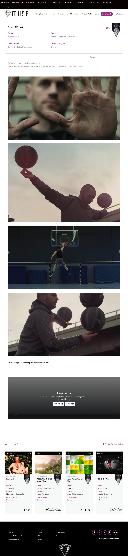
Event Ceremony (73, 14)
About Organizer (14, 539)
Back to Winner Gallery (113, 444)
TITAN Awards (56, 2)
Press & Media (87, 14)
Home (11, 532)
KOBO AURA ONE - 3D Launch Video (44, 480)
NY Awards (69, 2)
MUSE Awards (17, 2)
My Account (119, 14)
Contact (39, 532)
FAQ (38, 536)
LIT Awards (81, 2)
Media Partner (60, 532)
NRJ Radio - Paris (103, 479)
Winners (61, 14)
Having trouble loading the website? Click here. (29, 363)
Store (97, 14)
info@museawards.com (108, 538)
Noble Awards (94, 2)
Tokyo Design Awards (8, 7)
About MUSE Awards (15, 536)
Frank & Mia (10, 479)
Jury (53, 14)
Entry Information (42, 14)
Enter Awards (106, 14)
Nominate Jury (60, 536)
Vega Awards (30, 2)
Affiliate (39, 539)
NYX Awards (43, 2)
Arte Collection (108, 2)
